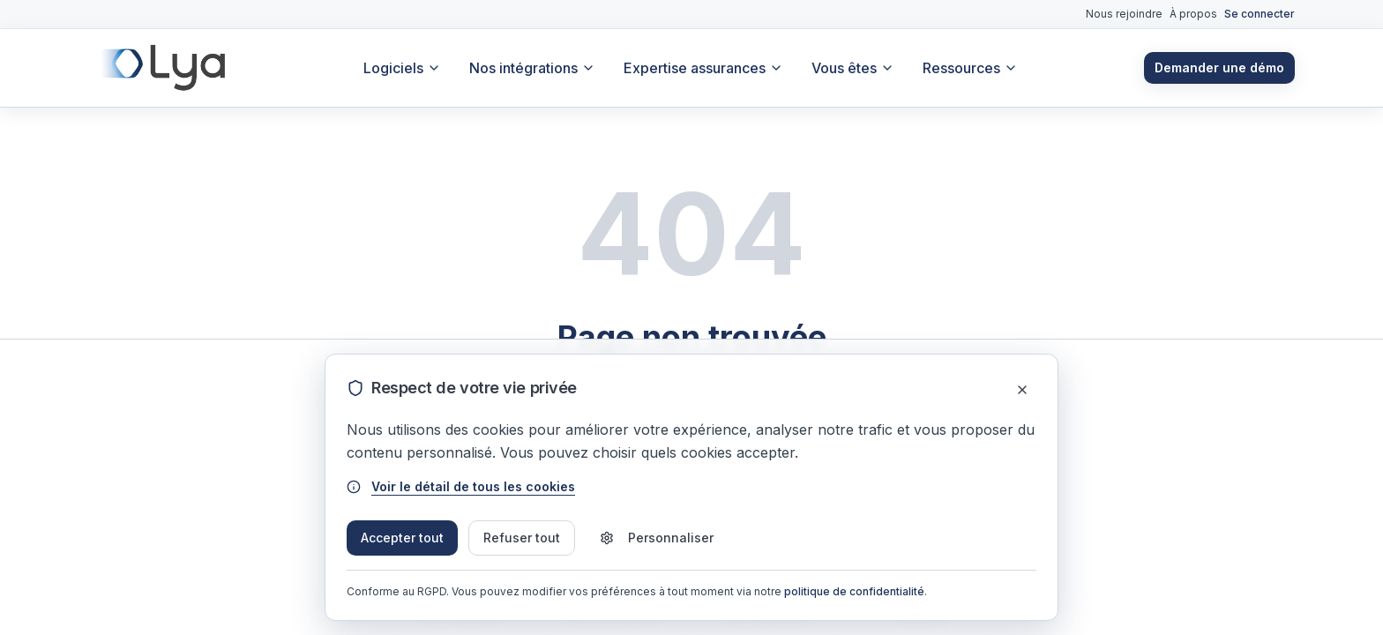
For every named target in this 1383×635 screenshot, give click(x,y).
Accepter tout (402, 537)
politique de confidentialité (854, 591)
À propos (1193, 13)
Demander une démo (1219, 67)
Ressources (970, 68)
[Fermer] (1022, 390)
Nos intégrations (532, 68)
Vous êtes (852, 68)
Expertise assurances (703, 68)
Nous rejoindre (1124, 13)
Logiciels (402, 68)
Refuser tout (521, 537)
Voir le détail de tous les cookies (461, 486)
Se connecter (1259, 13)
